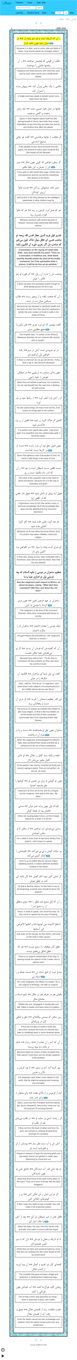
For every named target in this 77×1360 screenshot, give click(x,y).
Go (66, 13)
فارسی (73, 19)
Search (39, 8)
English (61, 19)
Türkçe (67, 19)
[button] (20, 2)
